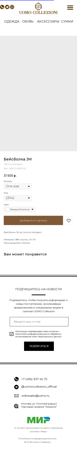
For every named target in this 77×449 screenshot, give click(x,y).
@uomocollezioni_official (39, 386)
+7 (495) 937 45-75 (34, 379)
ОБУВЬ (28, 21)
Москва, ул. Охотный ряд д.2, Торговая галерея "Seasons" (39, 405)
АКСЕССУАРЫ (48, 21)
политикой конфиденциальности (32, 334)
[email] (39, 321)
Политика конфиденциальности (37, 438)
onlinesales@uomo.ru (35, 395)
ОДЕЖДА (11, 21)
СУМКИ (67, 21)
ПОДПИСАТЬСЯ (38, 346)
